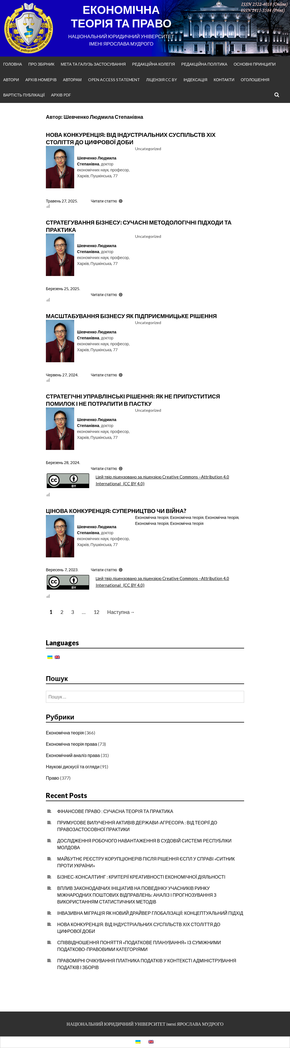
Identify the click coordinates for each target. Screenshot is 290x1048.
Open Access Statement (114, 79)
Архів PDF (61, 94)
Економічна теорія (152, 517)
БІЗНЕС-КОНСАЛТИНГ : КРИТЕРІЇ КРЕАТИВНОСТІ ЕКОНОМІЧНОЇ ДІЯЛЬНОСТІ (141, 876)
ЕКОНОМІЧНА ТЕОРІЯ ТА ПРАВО (121, 16)
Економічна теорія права (71, 744)
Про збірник (41, 64)
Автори (11, 79)
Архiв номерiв (41, 79)
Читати (107, 201)
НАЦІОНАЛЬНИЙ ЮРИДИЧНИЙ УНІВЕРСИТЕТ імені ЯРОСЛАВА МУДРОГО (145, 1024)
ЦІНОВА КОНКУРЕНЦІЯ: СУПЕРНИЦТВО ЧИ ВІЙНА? (116, 510)
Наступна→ (121, 612)
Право (52, 777)
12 (96, 612)
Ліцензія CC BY (161, 79)
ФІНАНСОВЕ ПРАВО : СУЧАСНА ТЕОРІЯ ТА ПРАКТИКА (115, 811)
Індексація (195, 79)
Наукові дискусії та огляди (72, 766)
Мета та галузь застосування (93, 64)
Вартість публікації (24, 94)
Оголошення (255, 79)
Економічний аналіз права (73, 755)
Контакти (224, 79)
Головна (12, 64)
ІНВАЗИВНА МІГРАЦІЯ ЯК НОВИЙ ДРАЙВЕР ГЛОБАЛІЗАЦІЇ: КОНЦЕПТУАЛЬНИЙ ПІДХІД (150, 913)
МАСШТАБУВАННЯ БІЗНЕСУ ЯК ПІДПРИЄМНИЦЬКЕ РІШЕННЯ (131, 315)
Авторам (72, 79)
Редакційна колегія (153, 64)
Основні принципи (255, 64)
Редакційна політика (204, 64)
